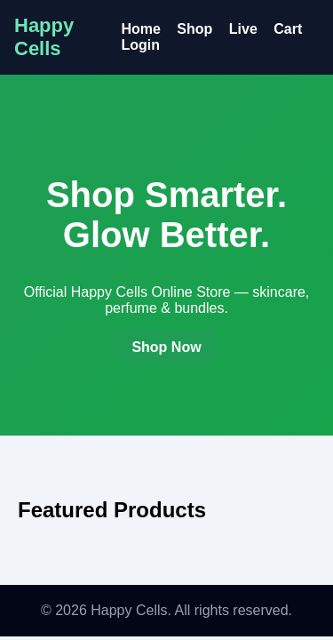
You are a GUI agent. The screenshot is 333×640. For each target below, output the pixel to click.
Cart (288, 28)
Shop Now (166, 347)
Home (140, 28)
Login (140, 44)
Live (243, 28)
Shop (194, 28)
